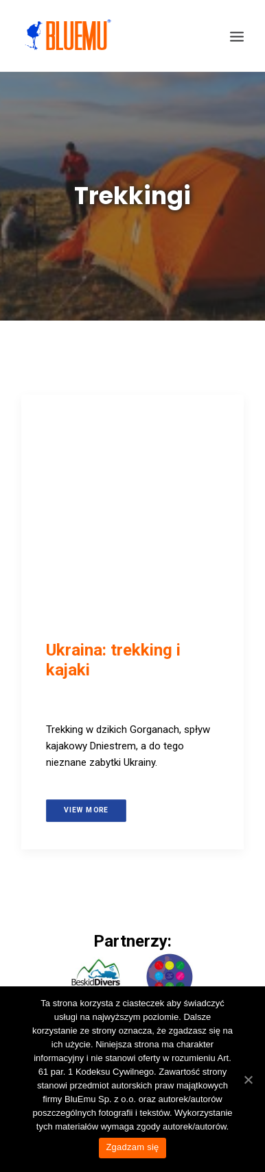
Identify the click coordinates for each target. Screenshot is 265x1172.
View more (86, 810)
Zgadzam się (132, 1147)
